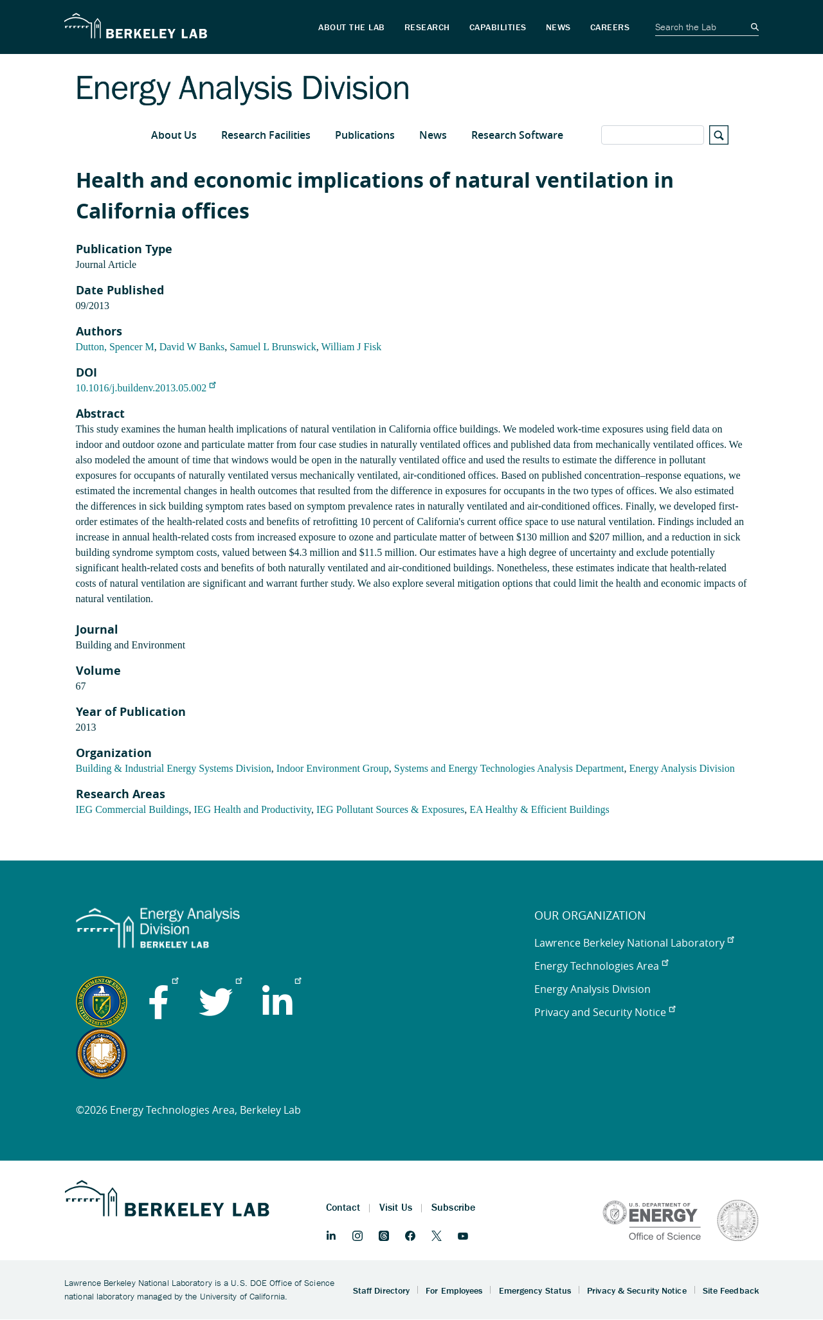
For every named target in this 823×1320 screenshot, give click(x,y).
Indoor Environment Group (332, 768)
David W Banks (192, 346)
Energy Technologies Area (601, 966)
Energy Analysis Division (682, 768)
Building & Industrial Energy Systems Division (173, 768)
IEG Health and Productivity (252, 809)
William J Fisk (351, 346)
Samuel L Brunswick (273, 346)
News (433, 135)
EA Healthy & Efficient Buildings (539, 809)
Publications (365, 135)
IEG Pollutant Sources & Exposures (390, 809)
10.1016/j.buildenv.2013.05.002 (146, 387)
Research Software (517, 135)
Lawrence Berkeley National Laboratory (634, 943)
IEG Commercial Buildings (132, 809)
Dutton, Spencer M (115, 346)
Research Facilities (266, 135)
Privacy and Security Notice (604, 1012)
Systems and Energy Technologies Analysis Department (509, 768)
